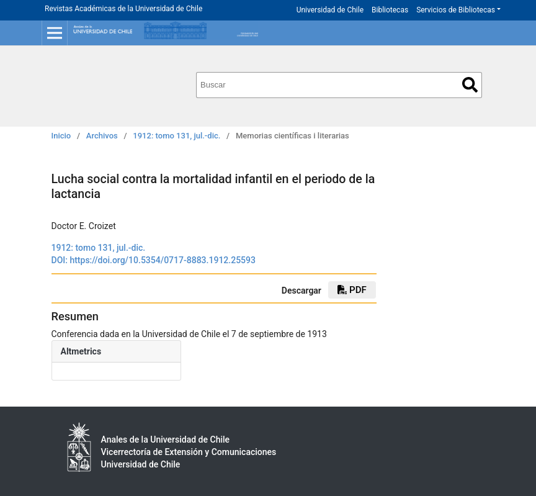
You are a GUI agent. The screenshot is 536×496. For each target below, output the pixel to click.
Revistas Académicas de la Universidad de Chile (123, 8)
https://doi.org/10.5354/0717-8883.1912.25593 (162, 260)
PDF (351, 289)
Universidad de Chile (330, 10)
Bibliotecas (390, 10)
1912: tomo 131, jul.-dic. (176, 135)
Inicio (61, 135)
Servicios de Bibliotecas (455, 10)
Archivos (102, 135)
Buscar (470, 84)
